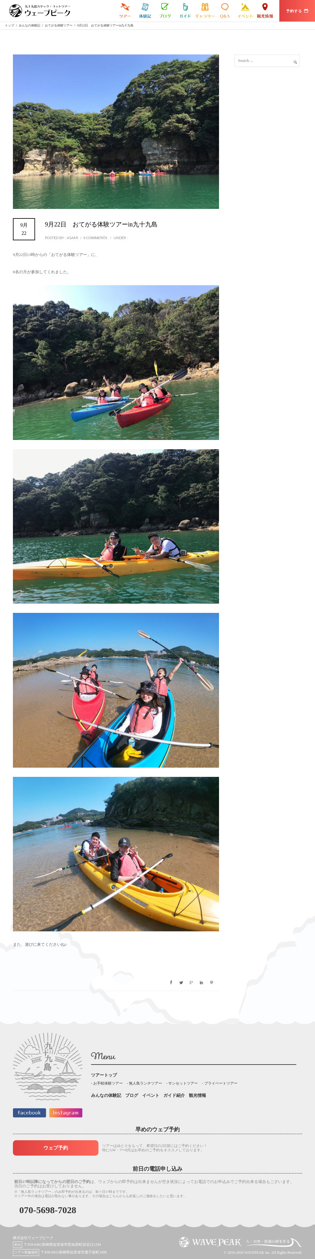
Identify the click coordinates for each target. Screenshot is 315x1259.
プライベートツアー (220, 1083)
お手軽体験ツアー (108, 1083)
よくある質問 (225, 10)
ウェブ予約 (55, 1147)
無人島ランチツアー (145, 1083)
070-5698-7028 (47, 1210)
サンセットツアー (183, 1083)
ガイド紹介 (185, 10)
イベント (245, 10)
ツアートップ (104, 1075)
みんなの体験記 (145, 10)
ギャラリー (205, 10)
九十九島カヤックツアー (125, 10)
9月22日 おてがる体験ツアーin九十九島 (101, 224)
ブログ (165, 10)
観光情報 (265, 10)
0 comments (95, 238)
